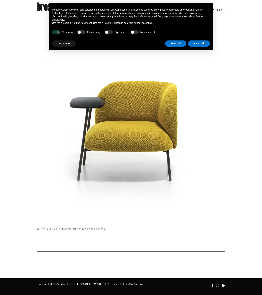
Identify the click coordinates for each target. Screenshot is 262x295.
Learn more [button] (64, 43)
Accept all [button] (198, 43)
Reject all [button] (175, 43)
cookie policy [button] (194, 13)
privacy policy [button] (167, 9)
